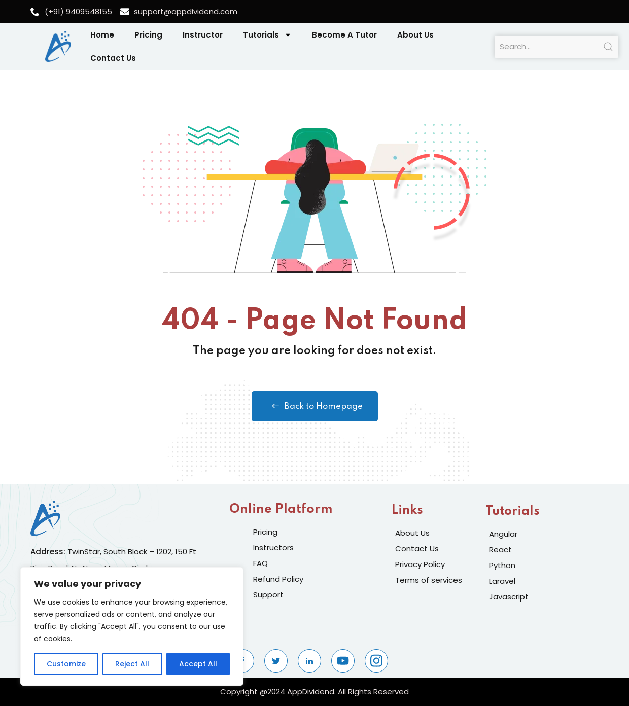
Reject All (132, 664)
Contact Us (113, 58)
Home (102, 34)
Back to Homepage (315, 406)
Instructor (203, 34)
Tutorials (267, 35)
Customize (66, 664)
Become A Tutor (344, 34)
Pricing (148, 34)
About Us (415, 34)
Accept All (198, 664)
